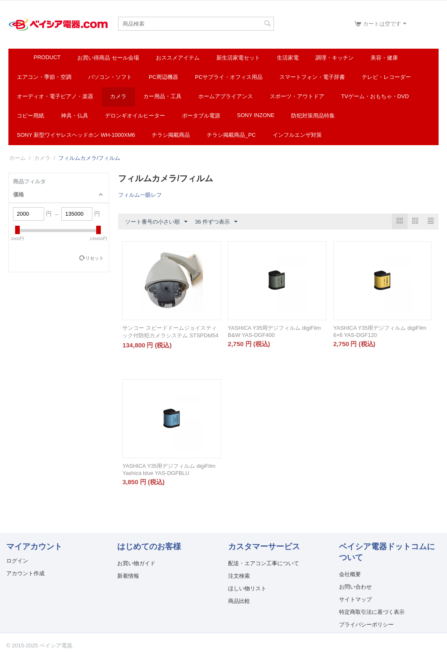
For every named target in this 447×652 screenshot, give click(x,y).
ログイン (17, 561)
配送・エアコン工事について (263, 563)
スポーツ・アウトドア (297, 96)
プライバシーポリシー (366, 624)
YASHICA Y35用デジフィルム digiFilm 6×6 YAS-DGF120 (379, 331)
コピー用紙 (30, 115)
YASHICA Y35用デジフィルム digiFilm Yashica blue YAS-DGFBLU (168, 469)
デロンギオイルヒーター (135, 115)
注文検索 (239, 576)
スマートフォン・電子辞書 (312, 77)
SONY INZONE (255, 115)
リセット (94, 258)
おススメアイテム (178, 58)
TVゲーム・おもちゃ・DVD (375, 96)
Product (47, 57)
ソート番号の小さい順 (156, 222)
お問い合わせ (355, 587)
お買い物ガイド (136, 563)
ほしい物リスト (247, 588)
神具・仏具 (74, 115)
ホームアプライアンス (225, 96)
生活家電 (288, 58)
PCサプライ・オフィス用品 (229, 77)
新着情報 (128, 576)
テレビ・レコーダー (386, 77)
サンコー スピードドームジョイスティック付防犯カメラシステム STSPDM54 (170, 332)
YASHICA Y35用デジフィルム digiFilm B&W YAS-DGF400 (274, 331)
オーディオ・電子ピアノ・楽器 (55, 96)
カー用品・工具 (162, 96)
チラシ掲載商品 (171, 135)
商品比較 (239, 601)
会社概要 (350, 574)
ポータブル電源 (201, 115)
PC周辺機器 (163, 77)
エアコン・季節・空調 (44, 77)
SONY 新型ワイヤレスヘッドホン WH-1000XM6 (76, 135)
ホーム (17, 158)
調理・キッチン (335, 58)
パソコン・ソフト (110, 77)
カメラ (118, 96)
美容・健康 (384, 58)
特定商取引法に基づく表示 (372, 612)
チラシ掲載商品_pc (231, 135)
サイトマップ (355, 599)
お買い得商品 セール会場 (108, 58)
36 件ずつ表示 (216, 222)
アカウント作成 (25, 573)
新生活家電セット (238, 58)
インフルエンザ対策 (297, 135)
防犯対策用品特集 (313, 115)
